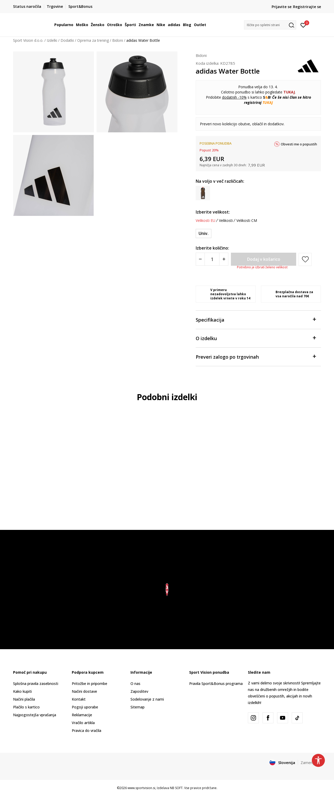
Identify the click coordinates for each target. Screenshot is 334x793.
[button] (270, 24)
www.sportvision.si (141, 788)
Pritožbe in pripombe (89, 683)
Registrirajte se (307, 6)
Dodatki (67, 40)
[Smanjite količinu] (200, 259)
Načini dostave (84, 691)
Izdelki (52, 40)
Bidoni (117, 40)
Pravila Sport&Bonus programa (216, 683)
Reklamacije (82, 714)
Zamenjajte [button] (311, 762)
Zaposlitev (139, 691)
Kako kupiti (22, 691)
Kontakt (79, 699)
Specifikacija (256, 319)
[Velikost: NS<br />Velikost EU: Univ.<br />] (203, 233)
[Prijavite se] (303, 25)
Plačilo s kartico (26, 707)
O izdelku (256, 337)
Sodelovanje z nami (147, 699)
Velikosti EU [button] (205, 220)
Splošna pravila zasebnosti (35, 683)
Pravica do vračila (86, 730)
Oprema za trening (93, 40)
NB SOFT (176, 788)
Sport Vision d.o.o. (28, 40)
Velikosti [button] (226, 220)
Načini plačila (24, 699)
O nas (135, 683)
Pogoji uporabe (85, 707)
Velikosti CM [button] (246, 220)
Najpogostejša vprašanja (34, 714)
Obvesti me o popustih (299, 144)
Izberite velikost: (213, 212)
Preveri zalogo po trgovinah (256, 356)
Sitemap (137, 707)
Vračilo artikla (83, 722)
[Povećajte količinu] (223, 259)
